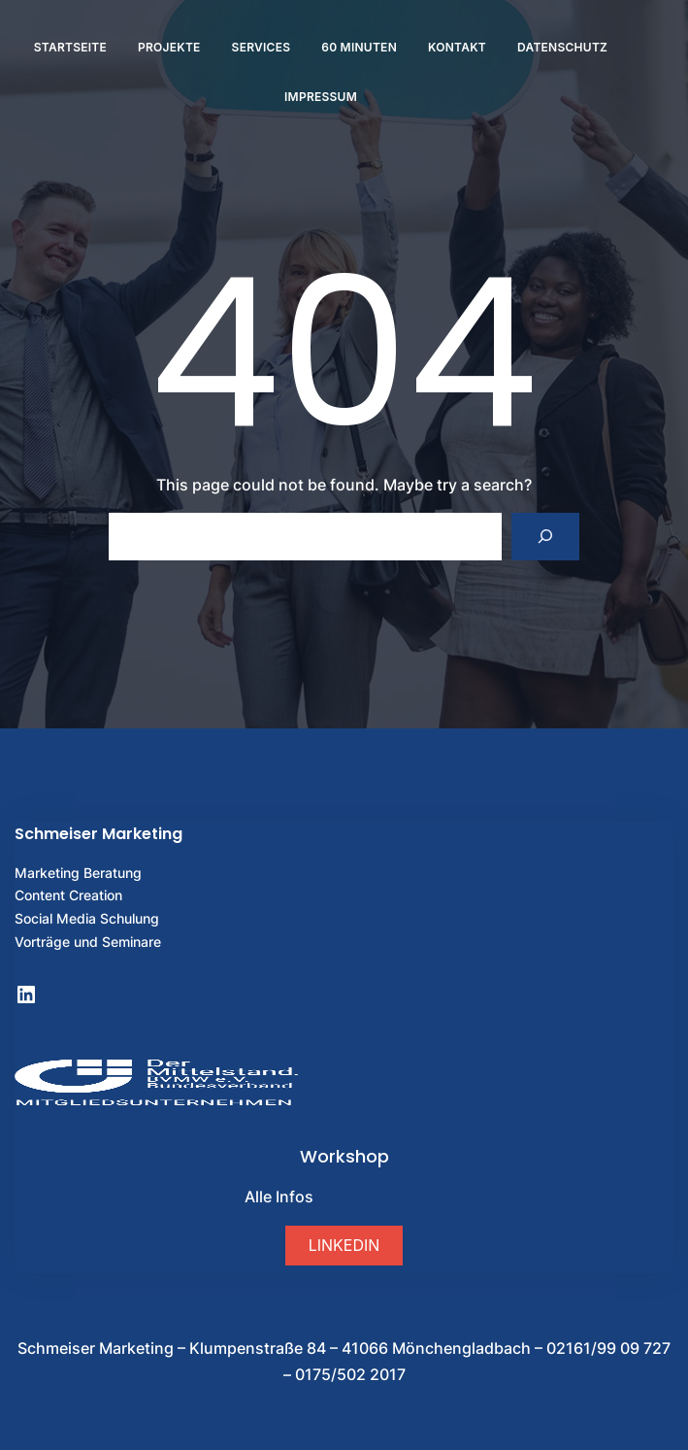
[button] (343, 1245)
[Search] (545, 536)
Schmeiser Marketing (98, 834)
